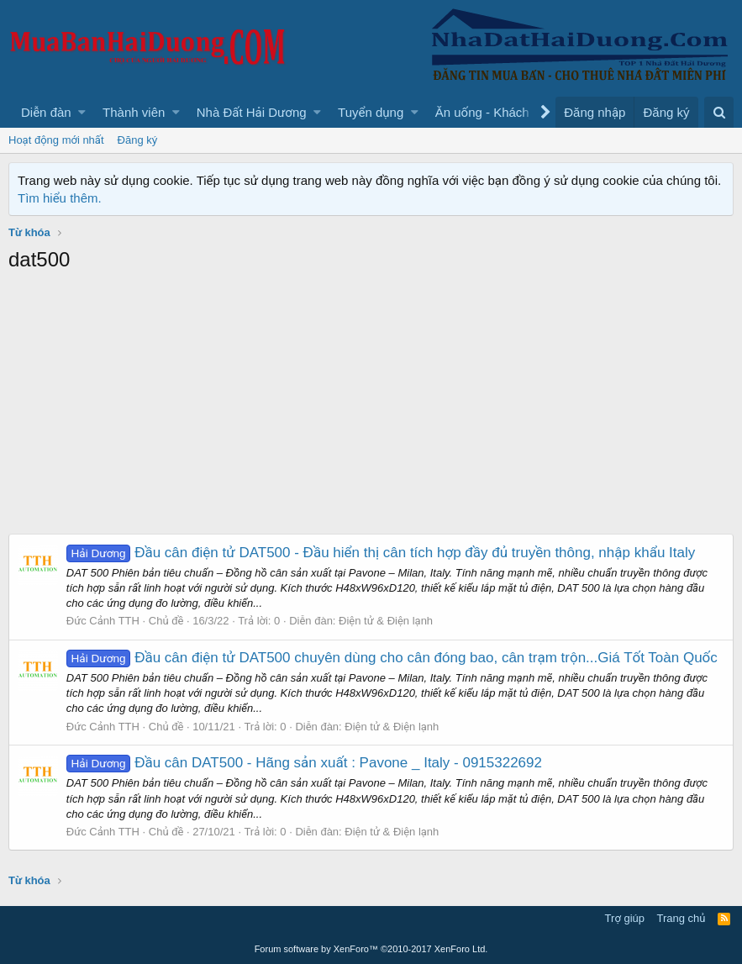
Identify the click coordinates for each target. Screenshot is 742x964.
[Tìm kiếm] (719, 112)
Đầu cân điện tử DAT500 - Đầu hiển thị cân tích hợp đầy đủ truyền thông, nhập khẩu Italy (380, 553)
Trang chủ (681, 918)
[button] (82, 112)
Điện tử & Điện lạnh (386, 620)
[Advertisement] (371, 407)
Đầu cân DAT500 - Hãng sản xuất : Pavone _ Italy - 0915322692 (304, 763)
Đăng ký (138, 140)
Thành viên (134, 112)
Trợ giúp (625, 918)
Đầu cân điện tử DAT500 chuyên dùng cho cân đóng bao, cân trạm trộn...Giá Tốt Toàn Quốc (392, 658)
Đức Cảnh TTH (102, 620)
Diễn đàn (46, 112)
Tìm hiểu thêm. (60, 198)
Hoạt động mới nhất (56, 140)
